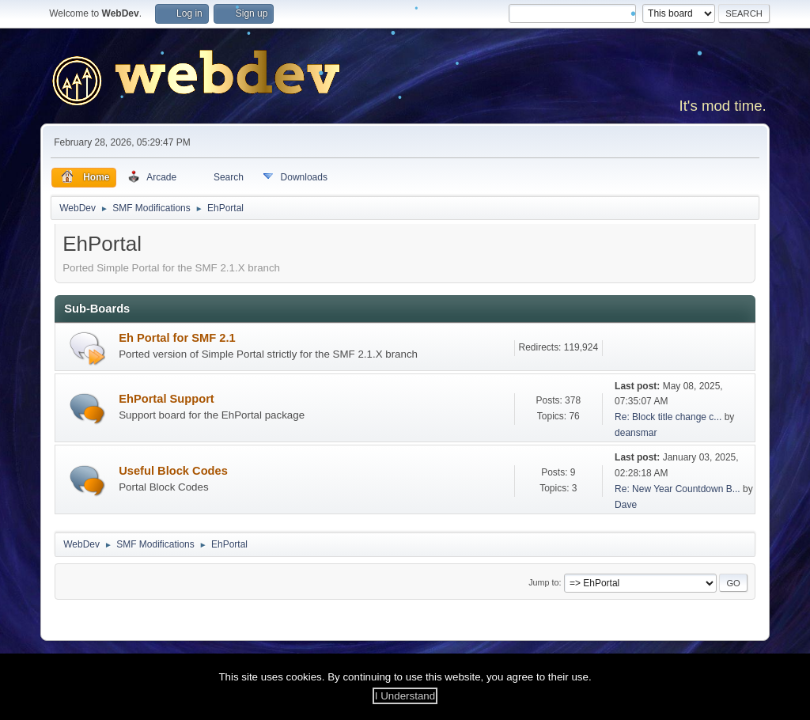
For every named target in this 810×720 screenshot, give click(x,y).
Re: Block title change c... (668, 417)
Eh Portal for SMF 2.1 (177, 338)
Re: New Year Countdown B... (677, 489)
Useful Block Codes (173, 470)
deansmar (636, 432)
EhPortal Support (166, 398)
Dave (626, 504)
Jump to (543, 582)
